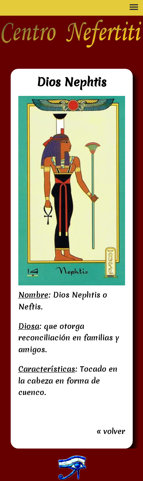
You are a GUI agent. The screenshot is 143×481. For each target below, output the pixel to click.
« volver (110, 431)
